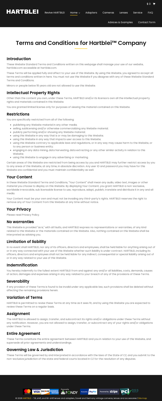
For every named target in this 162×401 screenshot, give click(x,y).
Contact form (146, 22)
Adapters (91, 12)
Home (75, 12)
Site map (142, 398)
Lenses (123, 12)
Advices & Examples (120, 22)
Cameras (108, 12)
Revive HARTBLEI (55, 12)
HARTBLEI (27, 398)
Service (137, 12)
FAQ (150, 12)
